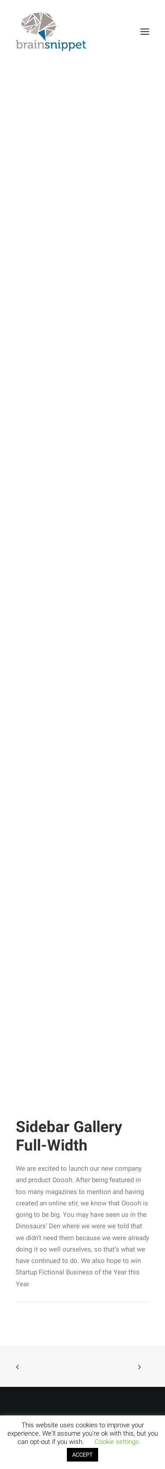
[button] (145, 31)
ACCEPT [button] (82, 1454)
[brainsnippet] (51, 31)
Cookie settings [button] (117, 1442)
